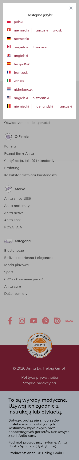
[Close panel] (71, 8)
